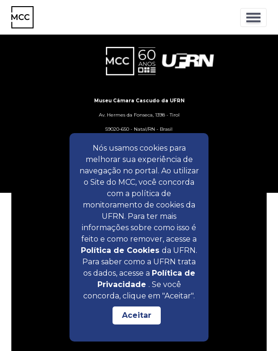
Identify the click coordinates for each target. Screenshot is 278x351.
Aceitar (136, 315)
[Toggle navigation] (253, 17)
